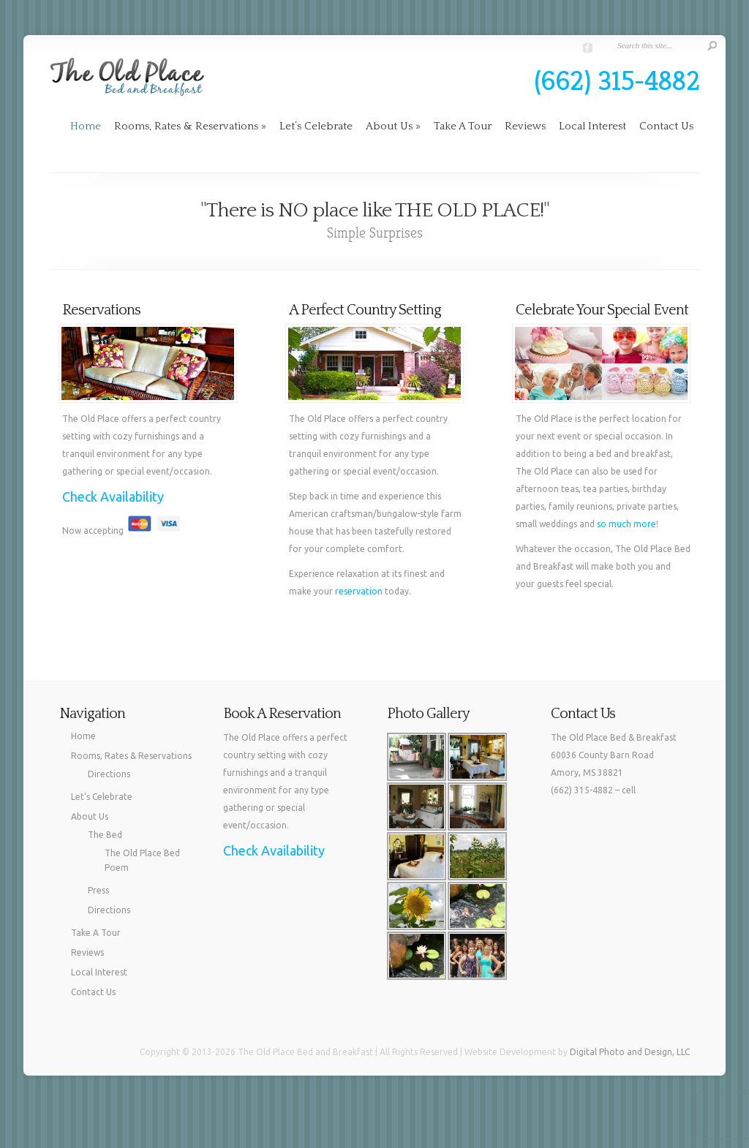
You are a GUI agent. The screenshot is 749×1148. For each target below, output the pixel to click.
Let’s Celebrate (316, 126)
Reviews (525, 126)
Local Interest (592, 126)
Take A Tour (463, 126)
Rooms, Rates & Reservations (190, 126)
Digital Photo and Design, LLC (630, 1052)
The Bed (105, 834)
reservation (359, 591)
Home (85, 126)
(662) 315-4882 (617, 80)
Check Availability (113, 496)
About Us (393, 126)
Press (98, 890)
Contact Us (666, 126)
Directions (109, 774)
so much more (626, 524)
